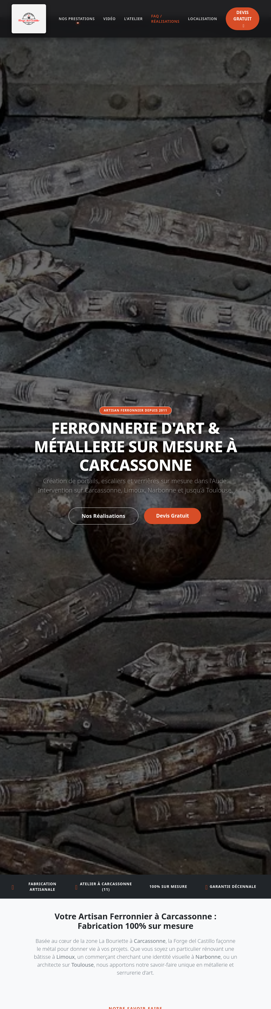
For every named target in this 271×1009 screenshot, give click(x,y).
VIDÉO (109, 18)
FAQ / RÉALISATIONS (165, 18)
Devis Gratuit (172, 515)
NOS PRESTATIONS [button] (77, 18)
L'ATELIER (133, 18)
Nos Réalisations (103, 515)
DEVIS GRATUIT (242, 19)
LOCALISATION (202, 18)
